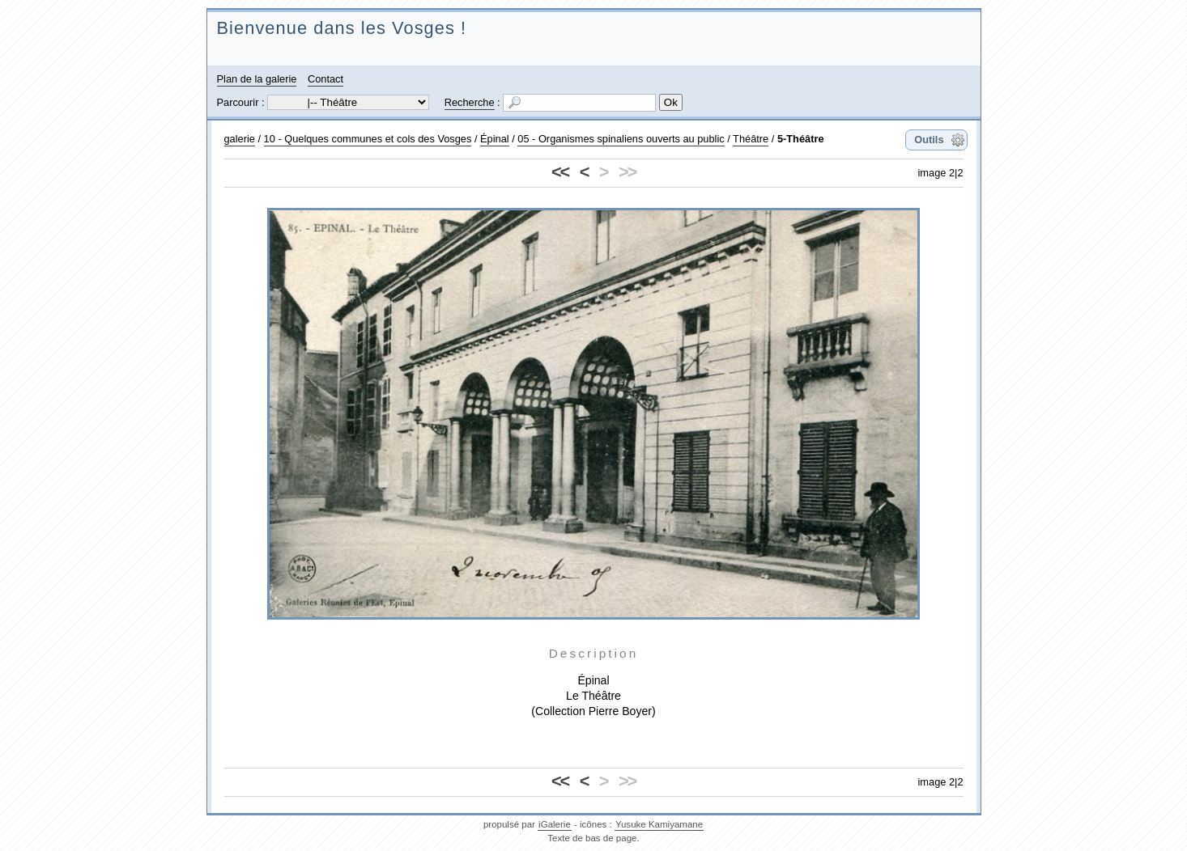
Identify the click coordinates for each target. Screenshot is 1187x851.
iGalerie (554, 824)
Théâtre (750, 139)
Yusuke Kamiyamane (659, 824)
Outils (928, 139)
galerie (239, 139)
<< (559, 172)
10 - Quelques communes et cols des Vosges (368, 139)
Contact (325, 79)
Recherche (470, 102)
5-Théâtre (800, 139)
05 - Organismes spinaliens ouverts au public (620, 139)
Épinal (494, 139)
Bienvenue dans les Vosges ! (342, 28)
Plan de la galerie (257, 79)
